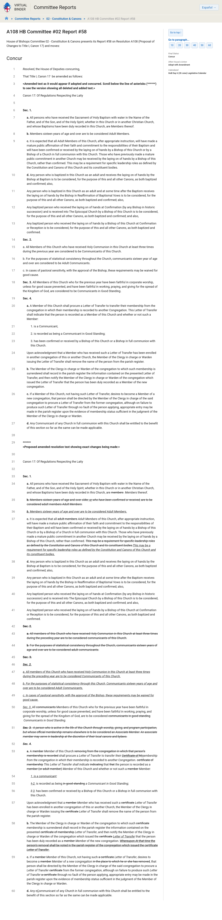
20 (179, 45)
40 (194, 45)
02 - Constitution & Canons (63, 18)
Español (207, 7)
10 (172, 45)
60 (209, 45)
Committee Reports (27, 18)
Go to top (175, 32)
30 (187, 45)
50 (202, 45)
